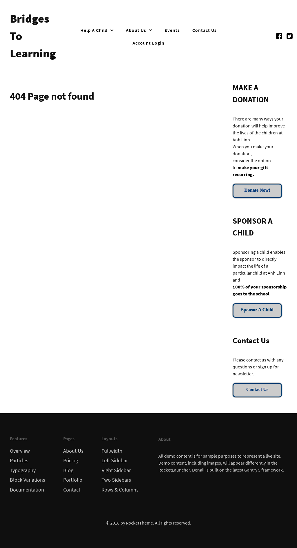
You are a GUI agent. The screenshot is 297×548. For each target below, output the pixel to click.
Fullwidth (112, 451)
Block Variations (27, 480)
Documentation (27, 490)
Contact (71, 490)
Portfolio (72, 480)
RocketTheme (139, 523)
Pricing (70, 460)
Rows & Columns (120, 490)
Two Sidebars (116, 480)
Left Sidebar (115, 460)
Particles (19, 460)
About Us (73, 451)
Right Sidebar (116, 470)
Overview (20, 451)
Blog (68, 470)
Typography (23, 470)
